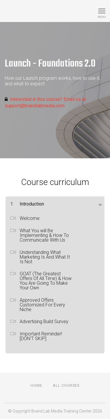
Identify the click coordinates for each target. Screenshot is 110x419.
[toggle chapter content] (99, 203)
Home (36, 385)
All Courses (66, 385)
